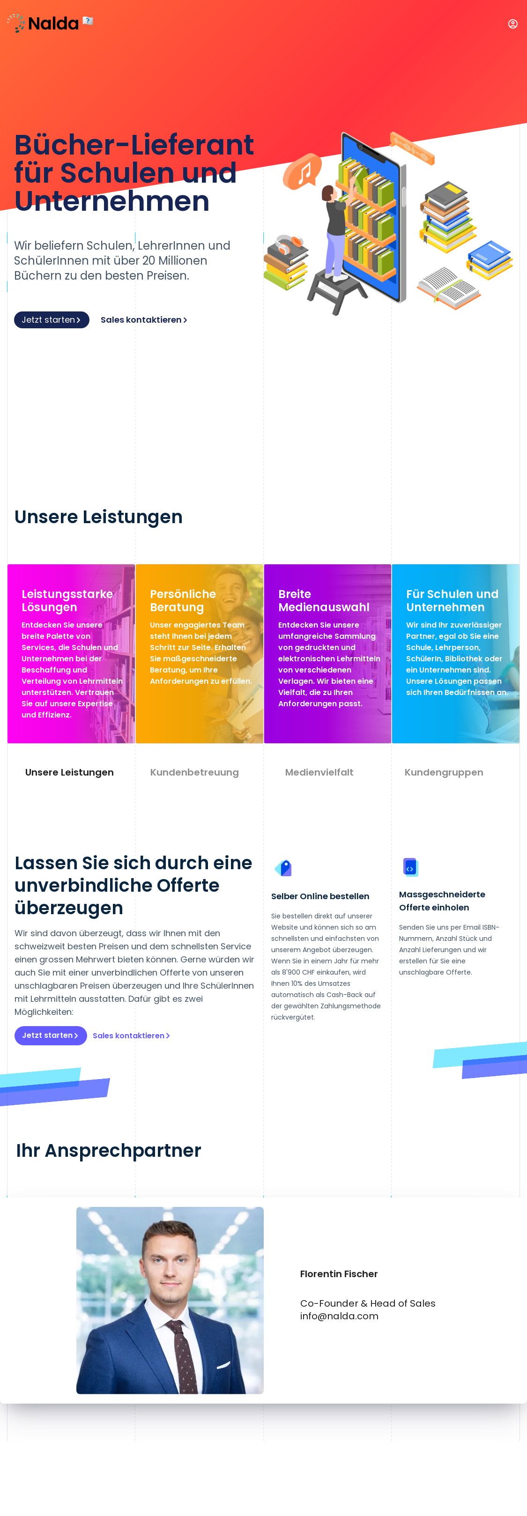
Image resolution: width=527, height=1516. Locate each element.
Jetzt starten (52, 319)
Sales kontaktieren (145, 319)
